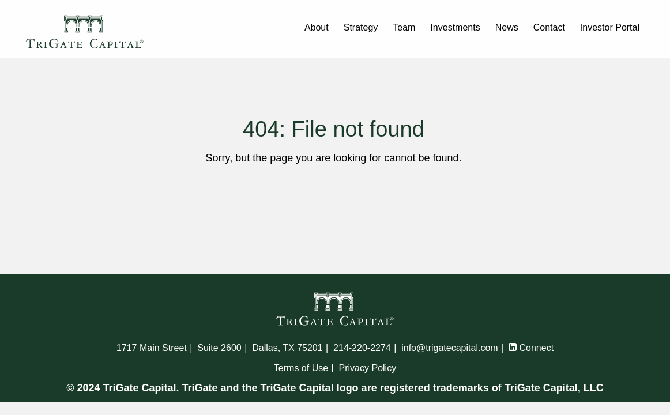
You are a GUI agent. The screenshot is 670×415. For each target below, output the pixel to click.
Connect (531, 348)
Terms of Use (301, 368)
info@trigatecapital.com (449, 348)
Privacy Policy (368, 368)
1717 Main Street (151, 348)
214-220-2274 (362, 348)
